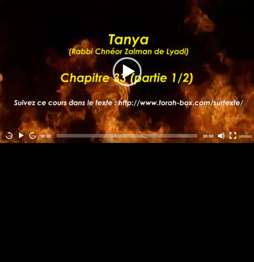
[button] (127, 71)
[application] (127, 71)
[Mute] (221, 135)
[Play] (21, 135)
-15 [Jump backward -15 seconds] (9, 136)
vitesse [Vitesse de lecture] (245, 136)
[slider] (127, 136)
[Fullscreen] (233, 135)
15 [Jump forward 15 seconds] (33, 136)
